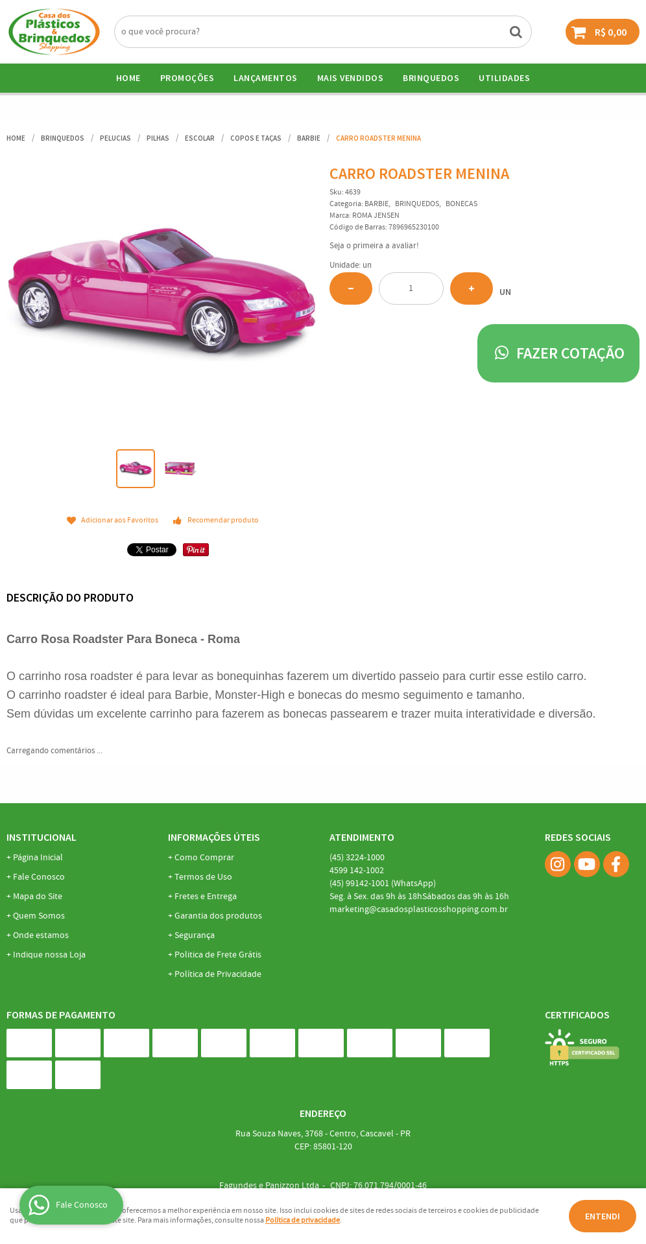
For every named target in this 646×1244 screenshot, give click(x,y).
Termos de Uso (203, 877)
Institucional (41, 836)
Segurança (194, 935)
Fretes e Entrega (205, 896)
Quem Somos (39, 916)
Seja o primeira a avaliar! (374, 246)
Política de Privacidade (217, 974)
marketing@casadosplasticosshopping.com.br (418, 909)
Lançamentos (265, 78)
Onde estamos (41, 935)
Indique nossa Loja (49, 955)
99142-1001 (382, 883)
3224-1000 (357, 857)
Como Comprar (204, 857)
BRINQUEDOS (431, 78)
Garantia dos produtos (218, 916)
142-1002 (356, 870)
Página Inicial (38, 857)
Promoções (187, 78)
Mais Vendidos (350, 78)
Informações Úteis (214, 836)
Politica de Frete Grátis (217, 955)
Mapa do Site (37, 896)
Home (128, 78)
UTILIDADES (504, 78)
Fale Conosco (39, 877)
